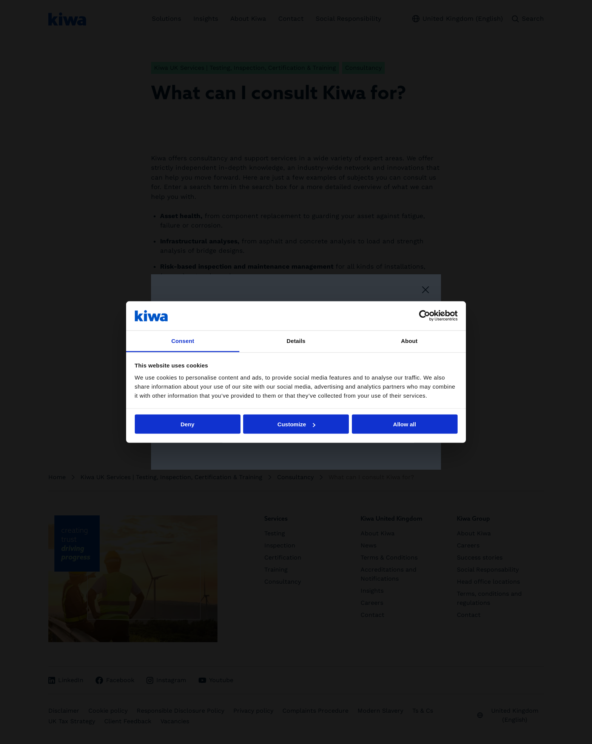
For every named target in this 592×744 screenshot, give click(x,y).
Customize (296, 424)
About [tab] (409, 340)
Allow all (404, 424)
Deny (187, 424)
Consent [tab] (182, 340)
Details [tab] (296, 340)
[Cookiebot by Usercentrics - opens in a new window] (425, 315)
